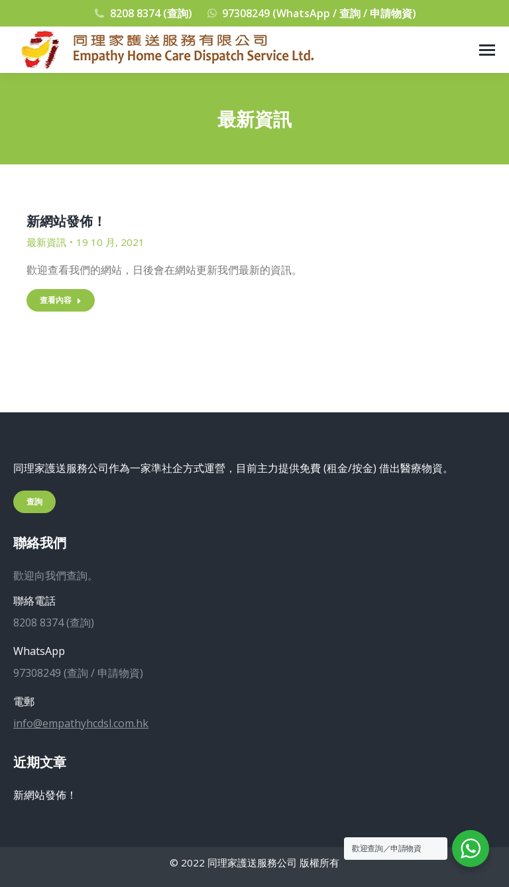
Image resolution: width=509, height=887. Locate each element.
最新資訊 (46, 242)
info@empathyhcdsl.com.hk (80, 723)
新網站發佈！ (66, 221)
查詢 (34, 501)
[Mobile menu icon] (487, 50)
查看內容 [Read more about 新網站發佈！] (61, 300)
